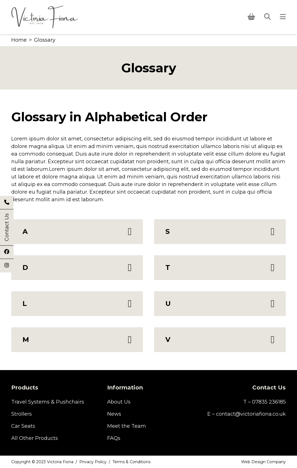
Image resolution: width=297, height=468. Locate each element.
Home (19, 40)
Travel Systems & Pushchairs (47, 402)
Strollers (21, 414)
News (114, 414)
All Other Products (34, 438)
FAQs (113, 438)
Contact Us (7, 227)
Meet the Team (126, 426)
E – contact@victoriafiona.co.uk (246, 414)
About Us (118, 402)
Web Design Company (263, 461)
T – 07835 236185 (264, 402)
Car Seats (23, 426)
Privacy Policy (93, 461)
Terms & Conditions (131, 461)
